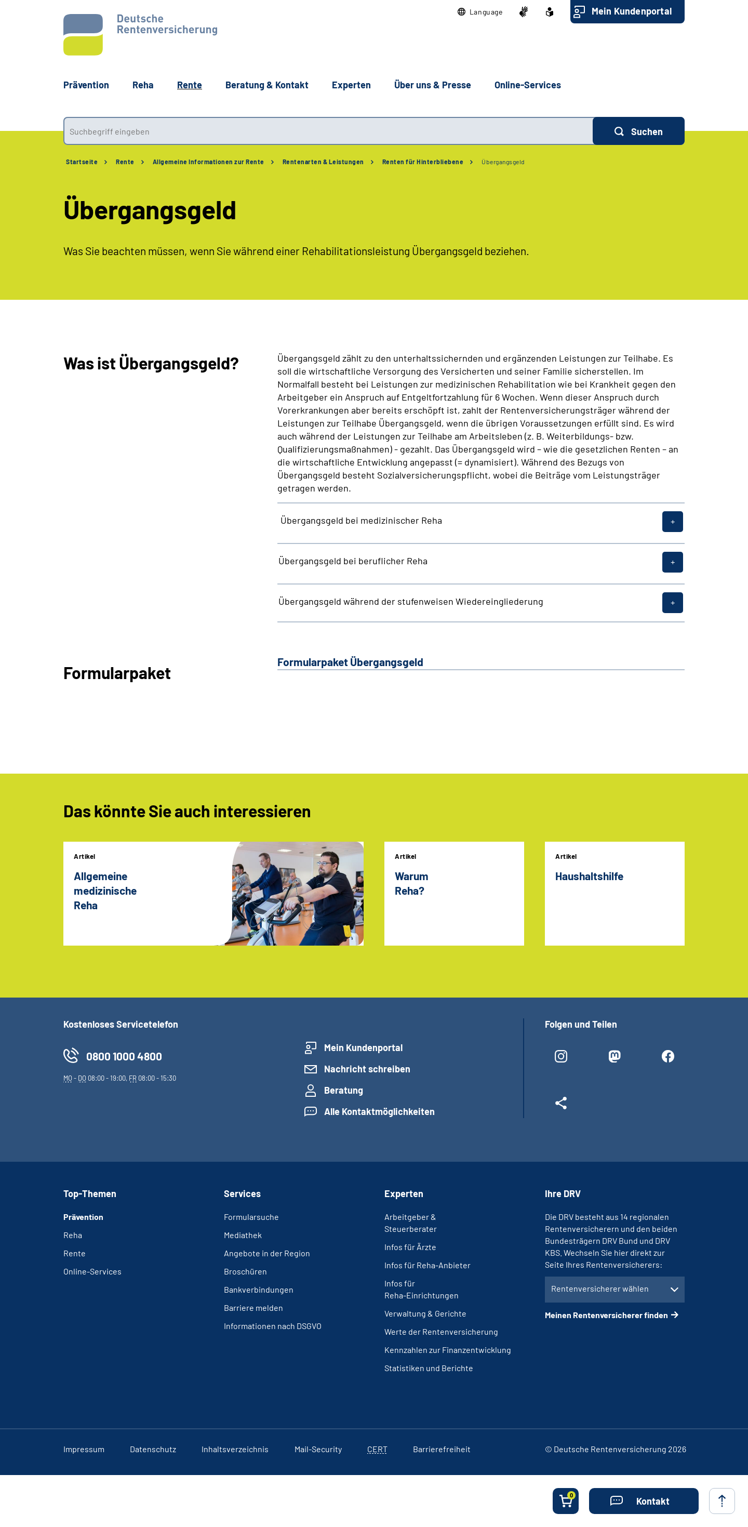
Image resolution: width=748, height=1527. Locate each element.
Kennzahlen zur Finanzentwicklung (447, 1350)
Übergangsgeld (503, 161)
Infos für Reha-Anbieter (427, 1265)
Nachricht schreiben (367, 1068)
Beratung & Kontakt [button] (267, 84)
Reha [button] (143, 84)
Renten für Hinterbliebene (423, 161)
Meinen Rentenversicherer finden (606, 1315)
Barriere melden (253, 1307)
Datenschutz (153, 1449)
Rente (125, 161)
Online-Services (528, 84)
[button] (480, 12)
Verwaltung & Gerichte (425, 1313)
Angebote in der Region (267, 1253)
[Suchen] (639, 131)
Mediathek (243, 1235)
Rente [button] (189, 84)
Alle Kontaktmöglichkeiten (379, 1111)
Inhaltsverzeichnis (235, 1449)
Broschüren (245, 1271)
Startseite (82, 161)
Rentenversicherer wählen (600, 1288)
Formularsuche (251, 1216)
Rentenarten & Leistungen (323, 161)
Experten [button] (351, 84)
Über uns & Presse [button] (432, 84)
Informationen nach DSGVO (273, 1326)
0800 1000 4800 (124, 1056)
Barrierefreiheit (442, 1449)
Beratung (343, 1090)
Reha (72, 1235)
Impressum (83, 1449)
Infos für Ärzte (410, 1247)
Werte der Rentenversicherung (441, 1331)
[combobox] (328, 131)
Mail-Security (318, 1449)
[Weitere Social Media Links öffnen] (561, 1107)
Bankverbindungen (258, 1289)
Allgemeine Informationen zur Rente (208, 161)
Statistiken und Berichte (428, 1368)
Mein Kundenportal (632, 11)
